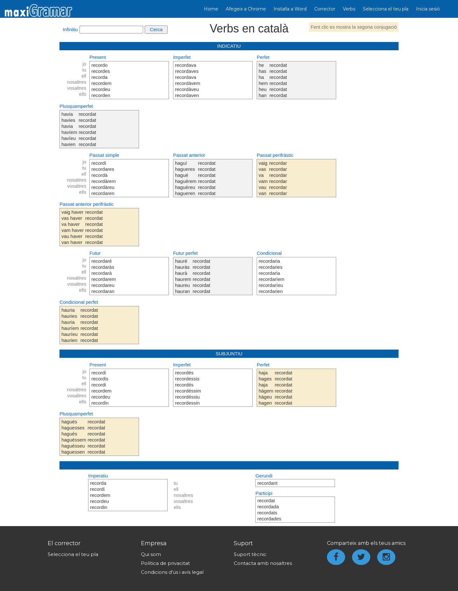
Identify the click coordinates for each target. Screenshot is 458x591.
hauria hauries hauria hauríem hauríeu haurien (70, 325)
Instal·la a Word (290, 9)
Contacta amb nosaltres (263, 563)
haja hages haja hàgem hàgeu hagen (266, 388)
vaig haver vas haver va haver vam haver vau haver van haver (72, 227)
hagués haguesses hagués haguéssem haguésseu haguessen (73, 437)
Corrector (324, 9)
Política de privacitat (165, 563)
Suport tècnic (250, 554)
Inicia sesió (428, 9)
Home (211, 9)
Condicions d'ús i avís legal (172, 572)
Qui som (151, 554)
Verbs (349, 9)
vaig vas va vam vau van (263, 178)
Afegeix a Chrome (246, 9)
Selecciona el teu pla (385, 9)
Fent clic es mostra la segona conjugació (354, 27)
